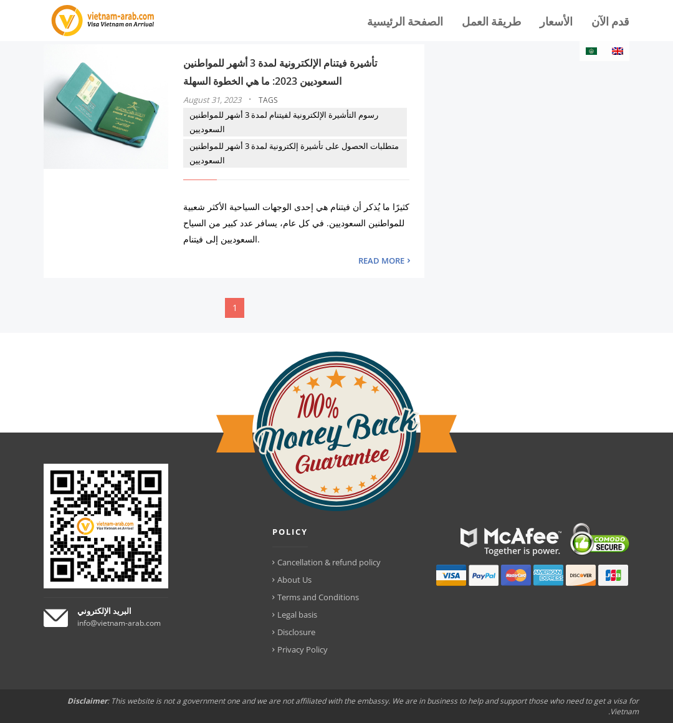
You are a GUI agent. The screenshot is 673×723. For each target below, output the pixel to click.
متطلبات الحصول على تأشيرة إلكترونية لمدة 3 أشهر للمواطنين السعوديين (294, 153)
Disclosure (296, 632)
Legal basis (297, 614)
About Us (294, 579)
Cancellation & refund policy (329, 562)
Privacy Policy (302, 649)
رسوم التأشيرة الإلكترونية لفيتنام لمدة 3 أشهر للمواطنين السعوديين (283, 122)
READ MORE (381, 260)
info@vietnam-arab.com (119, 623)
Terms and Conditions (318, 597)
